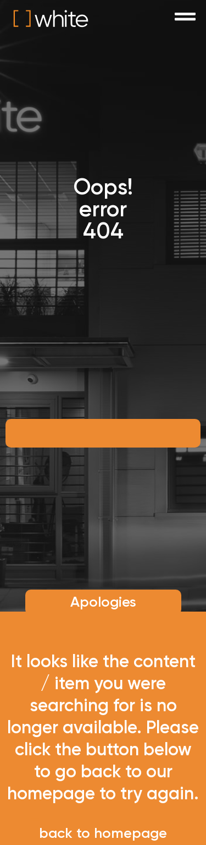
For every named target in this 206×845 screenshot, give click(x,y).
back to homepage (103, 833)
